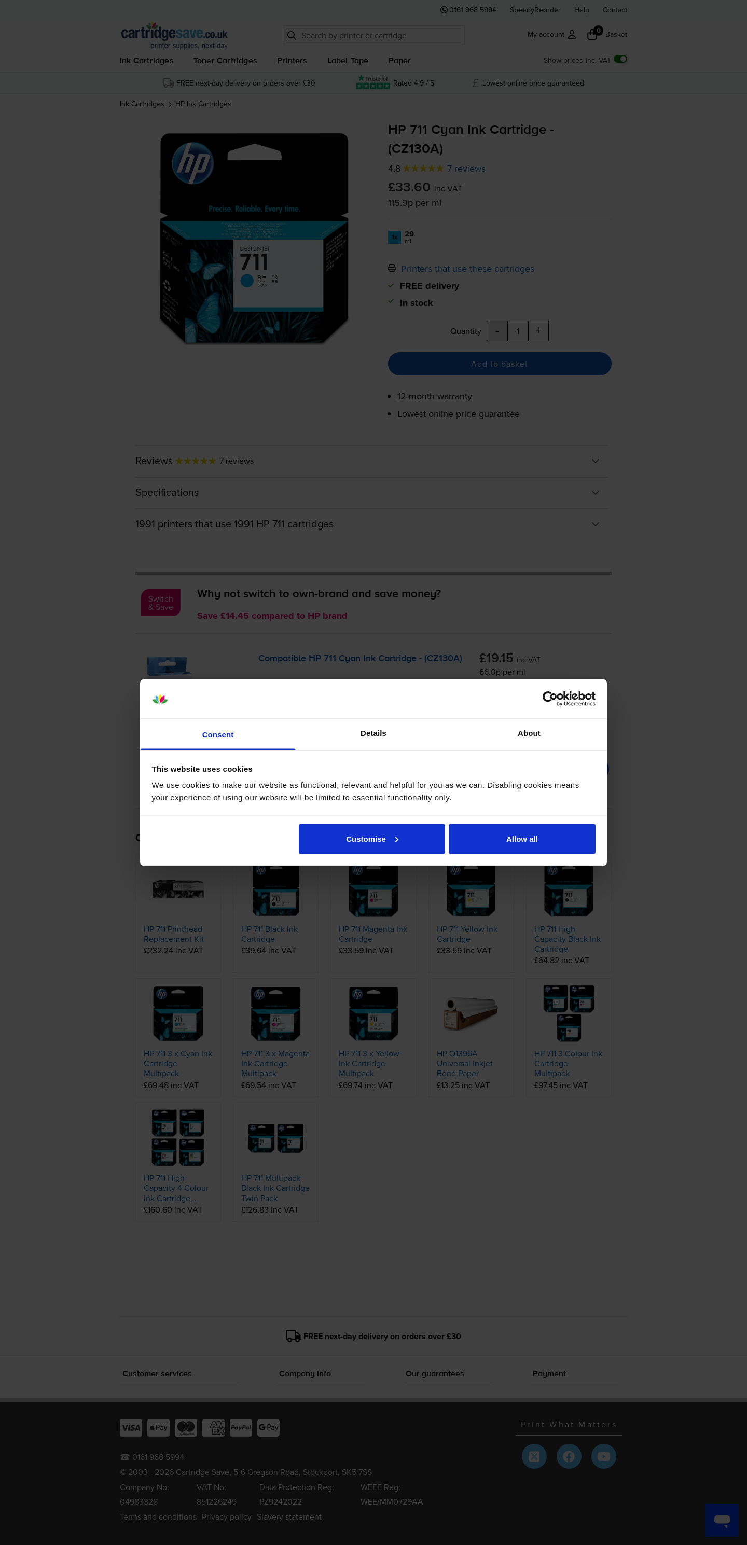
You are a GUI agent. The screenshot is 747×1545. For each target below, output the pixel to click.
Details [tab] (373, 733)
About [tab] (529, 733)
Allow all (522, 838)
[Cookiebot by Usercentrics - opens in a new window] (550, 699)
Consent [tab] (218, 734)
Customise (372, 838)
